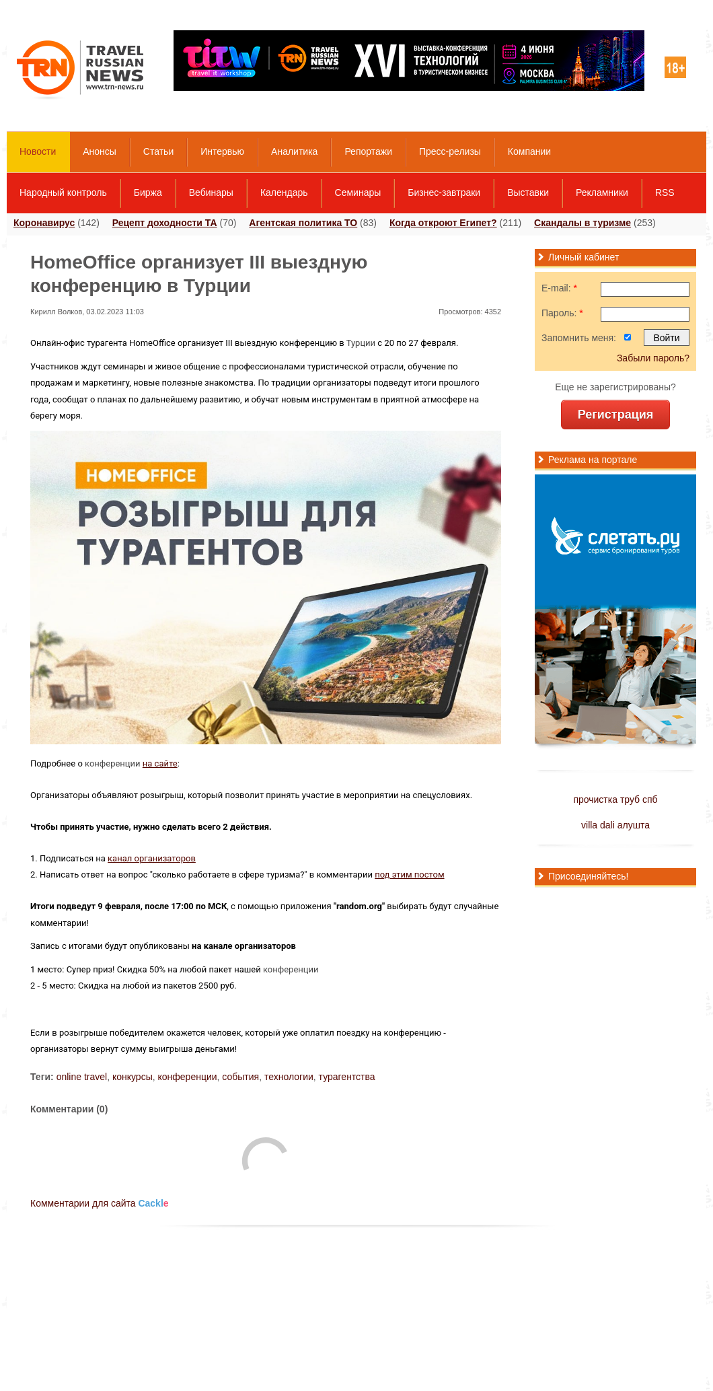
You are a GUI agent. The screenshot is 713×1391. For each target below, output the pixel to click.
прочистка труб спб (615, 799)
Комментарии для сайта (99, 1203)
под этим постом (409, 874)
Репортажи (368, 151)
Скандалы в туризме (582, 222)
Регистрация (616, 414)
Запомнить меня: (578, 337)
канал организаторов (152, 858)
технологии (288, 1076)
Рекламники (602, 192)
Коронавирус (44, 222)
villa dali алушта (615, 825)
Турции (360, 343)
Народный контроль (63, 192)
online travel (82, 1076)
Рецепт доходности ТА (164, 222)
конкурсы (132, 1076)
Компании (529, 151)
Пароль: (562, 313)
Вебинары (211, 192)
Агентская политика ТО (303, 222)
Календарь (284, 192)
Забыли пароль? (653, 358)
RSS (665, 192)
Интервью (222, 151)
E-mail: (559, 288)
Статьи (158, 151)
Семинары (358, 192)
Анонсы (99, 151)
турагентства (347, 1076)
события (240, 1076)
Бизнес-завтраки (444, 192)
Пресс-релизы (450, 151)
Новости (38, 151)
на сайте (160, 763)
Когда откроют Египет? (443, 222)
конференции (113, 763)
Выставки (528, 192)
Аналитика (294, 151)
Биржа (148, 192)
